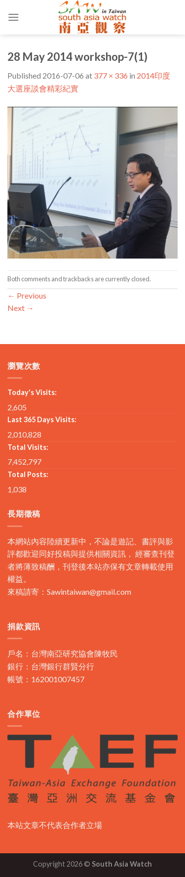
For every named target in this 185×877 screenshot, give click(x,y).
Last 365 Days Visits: (41, 419)
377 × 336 (111, 75)
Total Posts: (27, 474)
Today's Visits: (32, 392)
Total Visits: (27, 447)
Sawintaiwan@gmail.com (89, 591)
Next (20, 307)
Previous (26, 295)
